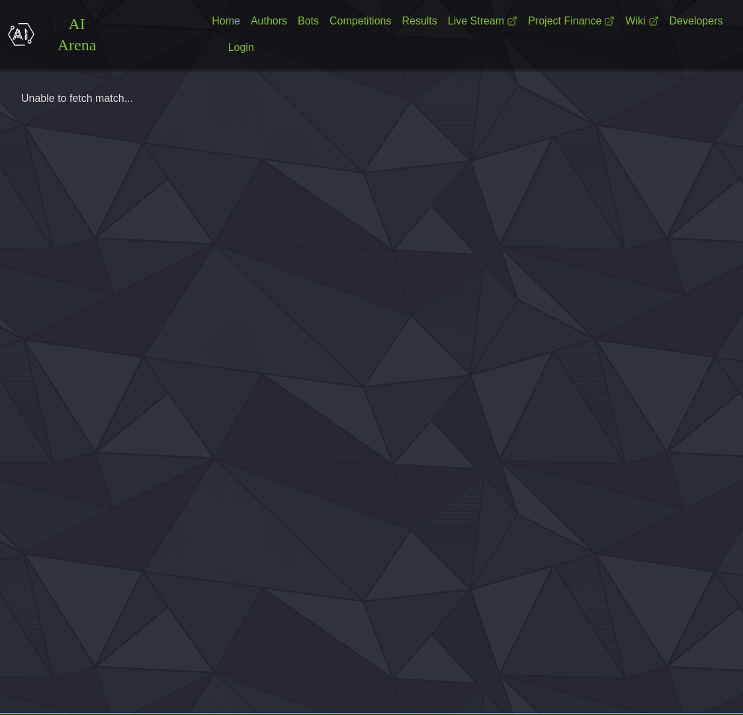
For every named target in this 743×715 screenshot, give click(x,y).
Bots (308, 20)
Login (241, 47)
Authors (269, 20)
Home (226, 20)
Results (419, 20)
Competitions (360, 20)
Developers (696, 20)
